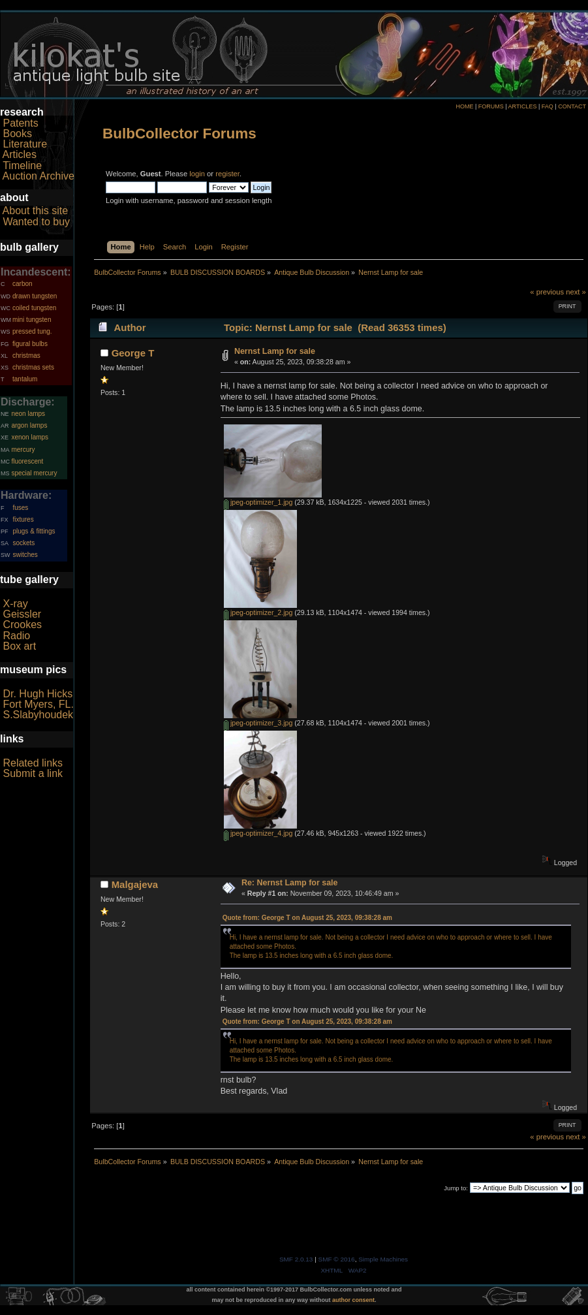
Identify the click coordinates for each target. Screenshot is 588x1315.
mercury (23, 449)
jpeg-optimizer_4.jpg (258, 833)
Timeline (22, 165)
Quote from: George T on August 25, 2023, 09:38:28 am (307, 917)
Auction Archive (38, 176)
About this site (36, 210)
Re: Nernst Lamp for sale (289, 882)
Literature (25, 144)
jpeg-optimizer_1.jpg (258, 502)
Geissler (22, 614)
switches (24, 554)
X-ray (15, 603)
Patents (20, 123)
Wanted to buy (36, 221)
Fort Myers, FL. (38, 704)
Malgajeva (135, 884)
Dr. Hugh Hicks (37, 693)
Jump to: (456, 1188)
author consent (353, 1300)
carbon (22, 283)
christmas (26, 355)
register (227, 174)
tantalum (24, 379)
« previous (547, 292)
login (197, 174)
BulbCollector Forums (179, 133)
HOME (464, 106)
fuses (20, 507)
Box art (19, 646)
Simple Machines (383, 1259)
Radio (16, 635)
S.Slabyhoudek (38, 714)
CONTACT (572, 106)
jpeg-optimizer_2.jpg (258, 612)
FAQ (547, 106)
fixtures (22, 519)
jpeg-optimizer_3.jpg (258, 723)
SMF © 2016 (336, 1259)
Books (17, 133)
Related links (33, 762)
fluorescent (27, 461)
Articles (20, 154)
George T (133, 352)
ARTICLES (522, 106)
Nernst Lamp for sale (274, 351)
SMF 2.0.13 (296, 1259)
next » (576, 292)
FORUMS (491, 106)
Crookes (22, 624)
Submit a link (33, 773)
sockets (23, 543)
